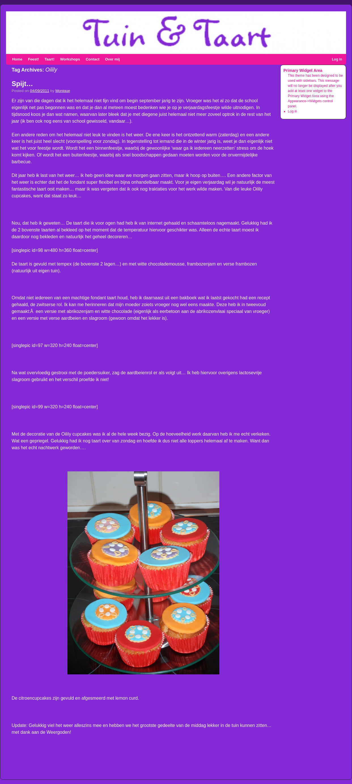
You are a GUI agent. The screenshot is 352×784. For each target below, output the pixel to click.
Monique (62, 91)
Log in (337, 59)
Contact (92, 59)
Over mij (112, 59)
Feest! (33, 59)
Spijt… (22, 83)
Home (17, 59)
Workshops (70, 59)
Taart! (49, 59)
